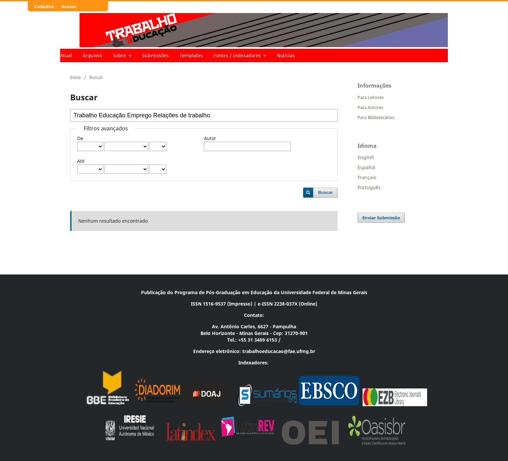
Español (366, 167)
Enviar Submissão (381, 218)
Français (367, 177)
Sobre (120, 55)
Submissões (155, 55)
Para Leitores (371, 97)
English (366, 157)
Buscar (325, 192)
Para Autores (370, 107)
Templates (191, 55)
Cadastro (44, 6)
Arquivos (92, 55)
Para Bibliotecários (376, 117)
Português (369, 187)
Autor (210, 138)
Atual (66, 55)
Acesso (68, 6)
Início (75, 77)
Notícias (286, 55)
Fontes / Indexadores (238, 55)
